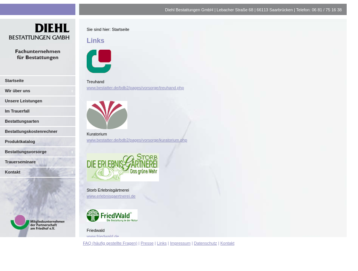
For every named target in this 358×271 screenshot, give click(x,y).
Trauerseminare (20, 162)
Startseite (14, 80)
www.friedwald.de (103, 236)
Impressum (180, 243)
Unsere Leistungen (23, 101)
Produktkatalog (20, 141)
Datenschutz (205, 243)
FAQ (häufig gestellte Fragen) (110, 243)
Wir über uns (17, 90)
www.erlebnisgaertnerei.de (111, 196)
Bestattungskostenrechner (31, 131)
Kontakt (12, 172)
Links (162, 243)
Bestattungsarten (22, 121)
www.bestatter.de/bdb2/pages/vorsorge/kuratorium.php (137, 140)
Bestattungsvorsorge (26, 151)
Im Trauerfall (17, 111)
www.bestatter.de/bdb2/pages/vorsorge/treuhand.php (135, 87)
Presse (147, 243)
